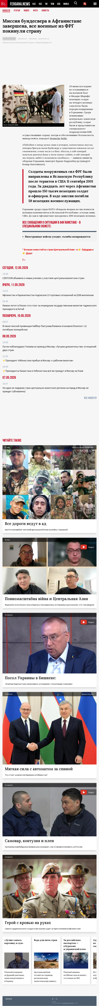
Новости (6, 10)
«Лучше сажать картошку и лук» (13, 942)
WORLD (67, 3)
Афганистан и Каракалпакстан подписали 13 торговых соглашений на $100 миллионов (48, 295)
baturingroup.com (68, 1003)
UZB (59, 3)
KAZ (34, 3)
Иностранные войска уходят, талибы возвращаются (59, 236)
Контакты (9, 999)
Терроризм (33, 39)
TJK (46, 3)
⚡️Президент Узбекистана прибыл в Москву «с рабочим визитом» (37, 360)
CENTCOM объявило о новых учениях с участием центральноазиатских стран (43, 278)
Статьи (17, 10)
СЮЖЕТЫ (47, 10)
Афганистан (22, 39)
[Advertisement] (49, 64)
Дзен (29, 253)
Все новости (90, 398)
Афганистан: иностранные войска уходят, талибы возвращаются (26, 43)
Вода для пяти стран (45, 940)
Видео (27, 10)
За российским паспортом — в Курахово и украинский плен (75, 945)
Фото (36, 10)
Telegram (87, 249)
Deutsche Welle (58, 138)
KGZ (40, 3)
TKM (53, 3)
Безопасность (43, 39)
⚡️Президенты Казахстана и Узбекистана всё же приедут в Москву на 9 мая (42, 370)
